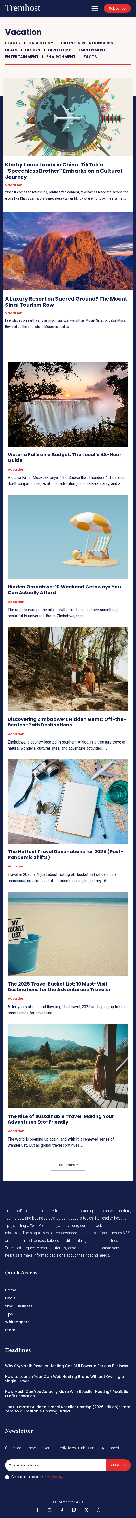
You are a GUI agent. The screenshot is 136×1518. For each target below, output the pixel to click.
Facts (89, 56)
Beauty (12, 42)
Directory (59, 49)
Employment (91, 49)
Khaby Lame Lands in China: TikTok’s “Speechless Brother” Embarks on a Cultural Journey (63, 171)
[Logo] (22, 8)
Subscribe (118, 1465)
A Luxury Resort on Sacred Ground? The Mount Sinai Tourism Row (66, 302)
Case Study (40, 42)
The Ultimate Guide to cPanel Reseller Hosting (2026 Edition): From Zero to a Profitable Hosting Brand (67, 1409)
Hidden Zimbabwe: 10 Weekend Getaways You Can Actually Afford (64, 590)
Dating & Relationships (86, 42)
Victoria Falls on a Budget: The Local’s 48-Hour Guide (64, 457)
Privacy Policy (53, 1477)
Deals (11, 49)
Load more (68, 1164)
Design (32, 49)
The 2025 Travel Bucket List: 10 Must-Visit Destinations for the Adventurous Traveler (59, 987)
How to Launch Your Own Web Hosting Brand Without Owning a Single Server (64, 1379)
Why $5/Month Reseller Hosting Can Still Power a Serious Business (66, 1365)
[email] (55, 1465)
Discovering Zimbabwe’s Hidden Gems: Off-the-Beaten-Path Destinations (67, 722)
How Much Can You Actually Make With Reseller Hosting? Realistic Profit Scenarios (66, 1394)
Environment (60, 56)
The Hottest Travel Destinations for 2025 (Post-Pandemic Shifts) (65, 854)
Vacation (13, 185)
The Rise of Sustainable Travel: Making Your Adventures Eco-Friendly (61, 1119)
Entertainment (21, 56)
